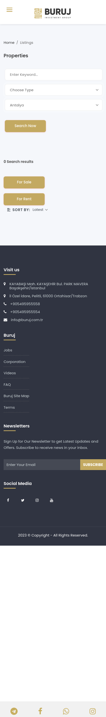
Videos (10, 372)
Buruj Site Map (16, 395)
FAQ (7, 384)
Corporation (15, 361)
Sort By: (18, 209)
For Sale (24, 182)
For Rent (24, 198)
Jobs (8, 350)
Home (9, 42)
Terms (9, 407)
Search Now (25, 125)
